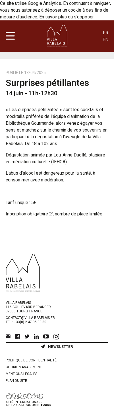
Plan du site (16, 380)
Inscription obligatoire (27, 214)
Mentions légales (21, 374)
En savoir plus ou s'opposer (66, 17)
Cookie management (24, 367)
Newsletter (57, 347)
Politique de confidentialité (31, 360)
